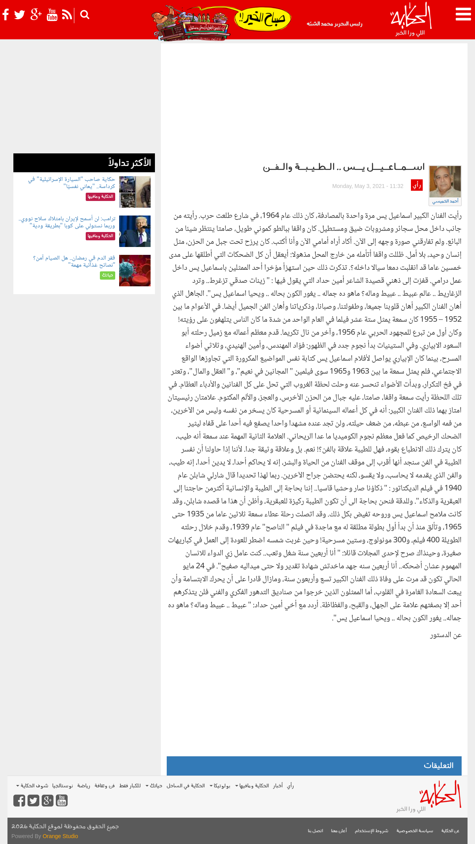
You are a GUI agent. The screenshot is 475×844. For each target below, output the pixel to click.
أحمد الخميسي (445, 201)
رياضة (83, 786)
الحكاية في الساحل (185, 786)
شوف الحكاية (32, 786)
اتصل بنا (315, 831)
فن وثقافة (104, 786)
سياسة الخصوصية (414, 831)
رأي (416, 185)
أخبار (278, 786)
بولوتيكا (220, 786)
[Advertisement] (314, 102)
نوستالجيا (62, 786)
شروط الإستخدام (371, 831)
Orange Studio (60, 836)
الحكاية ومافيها (252, 786)
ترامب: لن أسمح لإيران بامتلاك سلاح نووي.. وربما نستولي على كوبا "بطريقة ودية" (66, 222)
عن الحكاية (450, 831)
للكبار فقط (130, 786)
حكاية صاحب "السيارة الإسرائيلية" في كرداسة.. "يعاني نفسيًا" (71, 183)
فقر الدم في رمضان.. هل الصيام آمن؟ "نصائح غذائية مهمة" (74, 262)
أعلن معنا (339, 831)
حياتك (153, 786)
